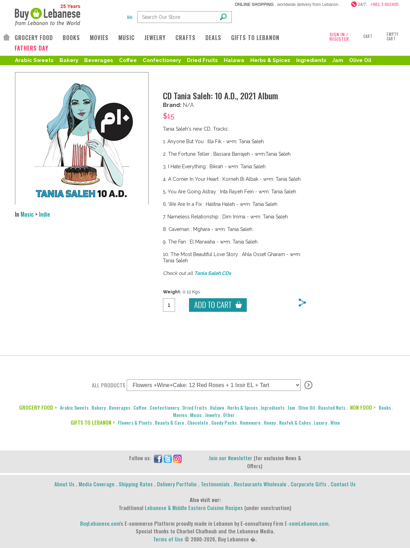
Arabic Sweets (34, 60)
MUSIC (126, 37)
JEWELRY (155, 37)
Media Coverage (97, 484)
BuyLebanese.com (100, 523)
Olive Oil (360, 60)
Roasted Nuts (331, 407)
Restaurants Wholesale (260, 484)
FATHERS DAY (31, 48)
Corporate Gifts (308, 484)
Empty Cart (393, 36)
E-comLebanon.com (307, 523)
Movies (180, 414)
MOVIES (99, 37)
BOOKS (71, 37)
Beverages (98, 60)
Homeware (250, 422)
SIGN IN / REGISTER (339, 36)
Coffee (128, 60)
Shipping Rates (136, 484)
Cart (367, 36)
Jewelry (212, 414)
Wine (335, 422)
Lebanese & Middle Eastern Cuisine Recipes (194, 507)
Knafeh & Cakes (295, 422)
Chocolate (197, 422)
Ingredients (311, 60)
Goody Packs (224, 422)
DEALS (213, 37)
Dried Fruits (202, 60)
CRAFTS (185, 37)
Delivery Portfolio (177, 484)
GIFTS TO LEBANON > (93, 422)
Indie (44, 214)
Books (385, 407)
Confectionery (162, 60)
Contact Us (343, 484)
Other (229, 414)
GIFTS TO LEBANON (255, 37)
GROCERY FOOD (34, 37)
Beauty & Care (169, 422)
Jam (337, 60)
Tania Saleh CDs (212, 273)
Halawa (234, 60)
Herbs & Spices (270, 60)
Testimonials (215, 484)
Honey (270, 422)
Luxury (320, 422)
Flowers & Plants (135, 422)
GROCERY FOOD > (38, 407)
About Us (64, 484)
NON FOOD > (363, 407)
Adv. (130, 17)
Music (27, 214)
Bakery (69, 60)
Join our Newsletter (230, 458)
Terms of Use (168, 539)
